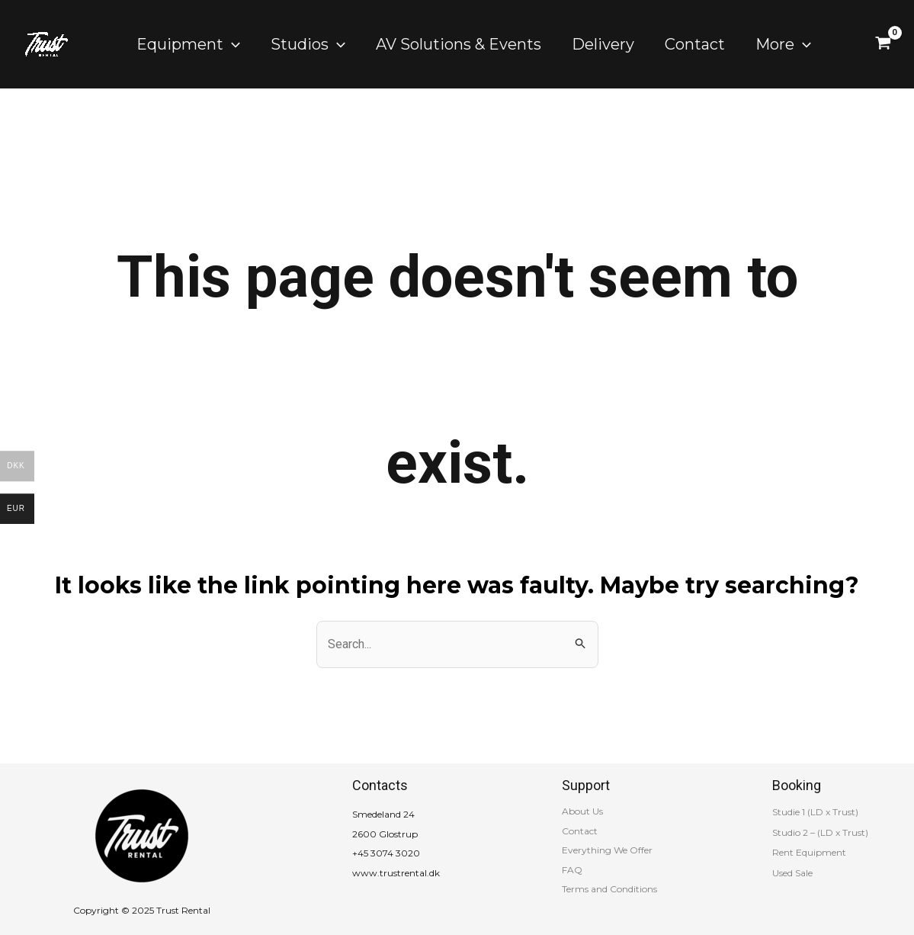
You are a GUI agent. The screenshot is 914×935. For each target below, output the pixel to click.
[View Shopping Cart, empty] (883, 44)
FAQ (572, 870)
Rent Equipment (809, 852)
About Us (582, 811)
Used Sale (792, 873)
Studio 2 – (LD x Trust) (820, 832)
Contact (580, 831)
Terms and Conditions (609, 889)
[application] (231, 44)
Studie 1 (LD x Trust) (815, 812)
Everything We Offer (607, 850)
